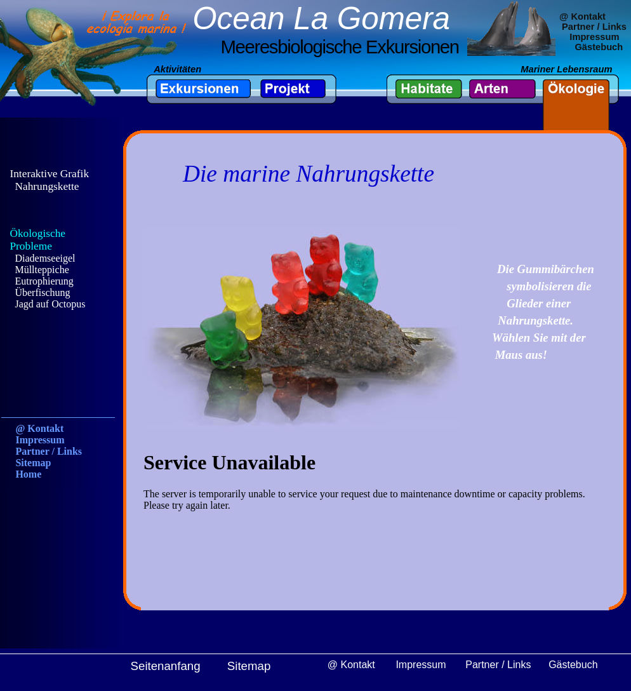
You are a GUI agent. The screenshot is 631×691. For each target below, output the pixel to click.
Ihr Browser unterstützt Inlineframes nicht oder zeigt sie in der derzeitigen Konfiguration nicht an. (60, 313)
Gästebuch (599, 47)
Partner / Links (594, 27)
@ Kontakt (582, 16)
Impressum (594, 37)
